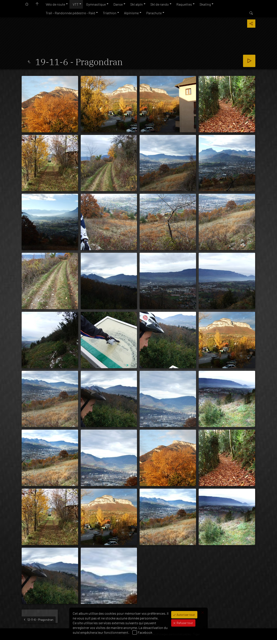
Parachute (154, 13)
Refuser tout (184, 623)
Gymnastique (96, 4)
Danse (118, 4)
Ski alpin (136, 4)
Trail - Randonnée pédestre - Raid (70, 13)
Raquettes (184, 4)
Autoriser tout (185, 614)
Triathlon (109, 13)
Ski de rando (159, 4)
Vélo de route (55, 4)
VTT (76, 4)
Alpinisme (131, 13)
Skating (205, 4)
